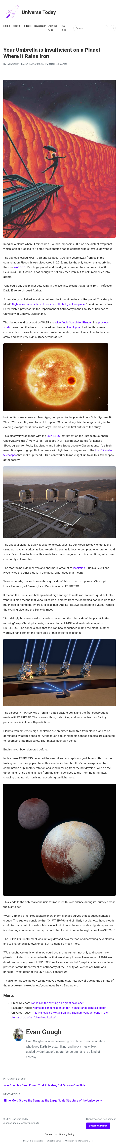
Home (6, 25)
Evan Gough (13, 64)
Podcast (27, 25)
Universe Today (31, 12)
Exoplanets (61, 64)
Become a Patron (98, 1125)
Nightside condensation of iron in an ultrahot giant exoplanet (50, 304)
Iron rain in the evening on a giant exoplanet (58, 1003)
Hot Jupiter (74, 327)
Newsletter (40, 25)
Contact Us (51, 1134)
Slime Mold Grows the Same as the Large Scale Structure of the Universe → (52, 1100)
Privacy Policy (66, 1134)
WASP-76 (19, 267)
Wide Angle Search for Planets (74, 322)
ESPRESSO (54, 436)
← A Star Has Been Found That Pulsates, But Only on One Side (44, 1085)
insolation (79, 567)
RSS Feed (63, 27)
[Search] (113, 28)
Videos (16, 25)
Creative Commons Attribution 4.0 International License (72, 1141)
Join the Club (52, 27)
